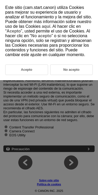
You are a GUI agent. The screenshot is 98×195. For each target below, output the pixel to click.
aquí (46, 26)
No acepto (41, 36)
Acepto (14, 31)
